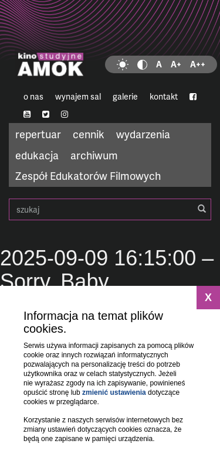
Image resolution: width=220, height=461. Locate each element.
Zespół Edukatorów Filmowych (88, 175)
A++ (197, 64)
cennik (88, 134)
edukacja (37, 155)
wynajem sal (78, 96)
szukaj (110, 209)
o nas (33, 96)
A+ (176, 64)
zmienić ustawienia (114, 392)
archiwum (94, 155)
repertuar (38, 134)
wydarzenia (143, 134)
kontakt (164, 96)
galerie (125, 96)
